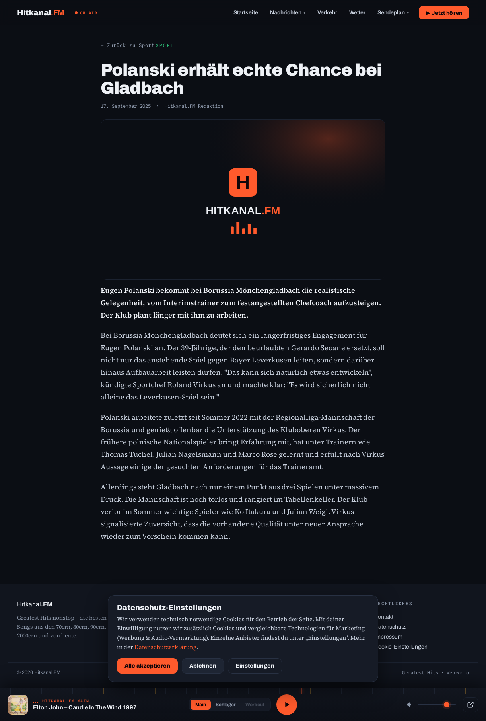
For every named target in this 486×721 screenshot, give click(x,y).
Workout (254, 704)
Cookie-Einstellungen (401, 647)
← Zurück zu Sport (128, 45)
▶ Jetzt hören (444, 13)
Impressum (388, 637)
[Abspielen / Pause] (286, 704)
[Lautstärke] (437, 704)
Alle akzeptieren (147, 666)
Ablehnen (202, 666)
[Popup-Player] (470, 704)
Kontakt (383, 617)
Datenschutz (390, 627)
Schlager (226, 704)
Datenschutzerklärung (165, 647)
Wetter (357, 13)
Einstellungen (254, 666)
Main (200, 704)
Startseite (245, 13)
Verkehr (327, 13)
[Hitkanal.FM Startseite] (40, 12)
